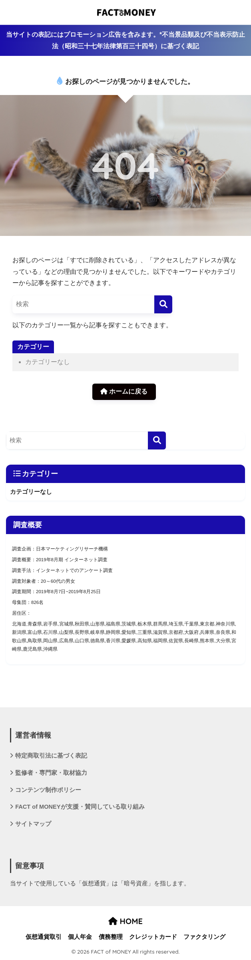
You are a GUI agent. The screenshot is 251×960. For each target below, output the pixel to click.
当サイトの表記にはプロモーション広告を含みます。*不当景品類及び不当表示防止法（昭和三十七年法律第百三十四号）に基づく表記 (125, 40)
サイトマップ (33, 824)
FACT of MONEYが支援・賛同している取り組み (79, 807)
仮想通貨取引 (44, 937)
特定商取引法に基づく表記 (51, 755)
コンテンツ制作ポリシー (48, 790)
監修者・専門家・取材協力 (51, 773)
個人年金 (80, 937)
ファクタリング (204, 937)
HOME (125, 921)
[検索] (163, 304)
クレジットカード (153, 937)
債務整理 (111, 937)
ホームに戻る (123, 391)
